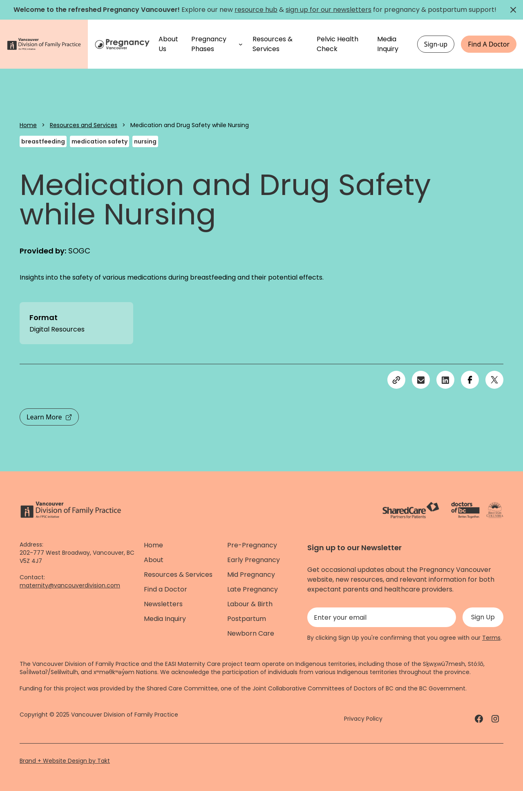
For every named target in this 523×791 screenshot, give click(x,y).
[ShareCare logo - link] (411, 510)
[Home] (123, 44)
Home (28, 125)
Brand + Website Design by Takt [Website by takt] (65, 761)
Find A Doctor (489, 44)
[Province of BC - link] (495, 510)
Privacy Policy (363, 719)
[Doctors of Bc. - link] (465, 510)
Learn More (49, 416)
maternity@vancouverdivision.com (70, 585)
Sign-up (436, 44)
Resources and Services (83, 125)
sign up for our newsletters (328, 9)
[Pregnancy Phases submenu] (241, 44)
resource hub (256, 9)
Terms (491, 638)
